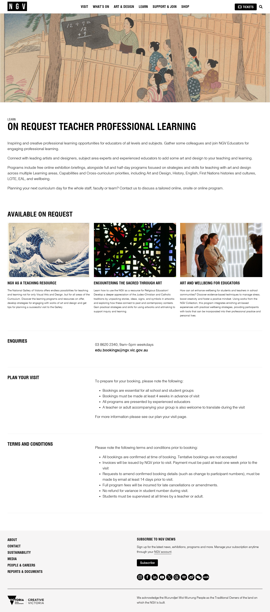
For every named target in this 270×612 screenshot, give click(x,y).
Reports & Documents (25, 572)
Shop (185, 7)
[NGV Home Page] (17, 6)
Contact (14, 546)
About (12, 540)
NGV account (162, 552)
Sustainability (19, 552)
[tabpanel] (135, 57)
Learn (12, 119)
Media (12, 559)
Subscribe (147, 563)
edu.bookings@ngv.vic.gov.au (121, 350)
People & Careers (21, 565)
